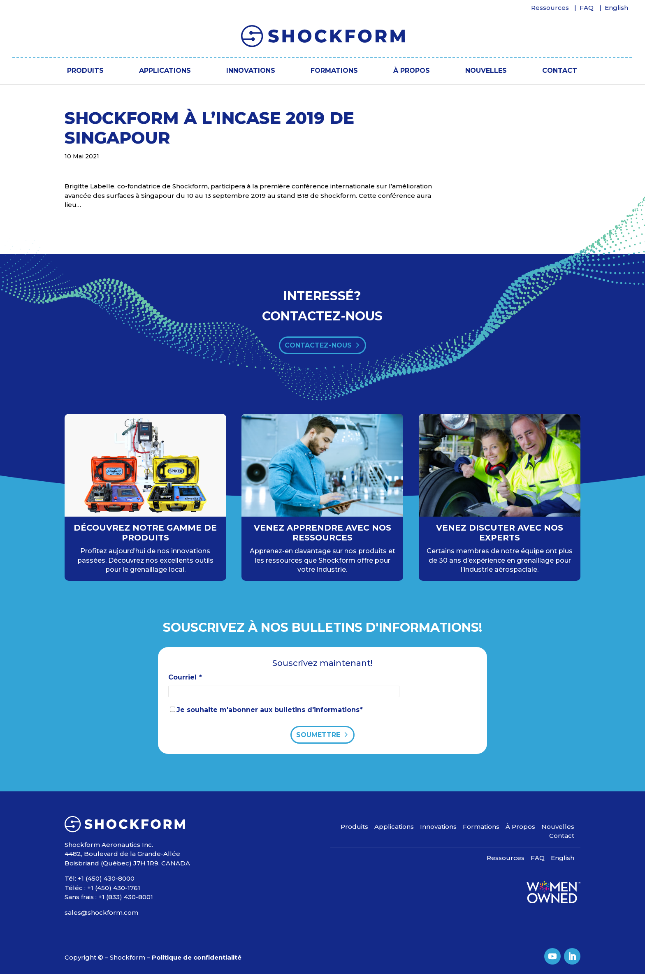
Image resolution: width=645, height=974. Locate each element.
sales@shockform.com (101, 912)
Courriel (185, 677)
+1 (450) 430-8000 (106, 878)
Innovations (250, 70)
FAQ (587, 8)
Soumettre (318, 735)
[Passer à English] (616, 10)
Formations (334, 70)
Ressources (550, 8)
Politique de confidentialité (196, 957)
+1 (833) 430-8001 (125, 897)
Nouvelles (486, 70)
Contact (559, 70)
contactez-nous (318, 345)
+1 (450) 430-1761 (113, 888)
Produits (85, 70)
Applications (165, 70)
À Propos (411, 70)
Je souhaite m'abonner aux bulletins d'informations (269, 710)
